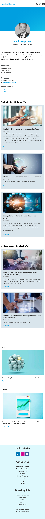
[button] (43, 4)
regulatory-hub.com (22, 511)
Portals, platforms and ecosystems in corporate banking (20, 273)
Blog (22, 481)
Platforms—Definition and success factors (22, 177)
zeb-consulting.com (22, 509)
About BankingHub (22, 495)
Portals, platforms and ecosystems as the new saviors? (22, 317)
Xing (3, 89)
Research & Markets (22, 469)
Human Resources (22, 476)
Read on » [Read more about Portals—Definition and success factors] (6, 147)
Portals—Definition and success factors (21, 129)
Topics (22, 478)
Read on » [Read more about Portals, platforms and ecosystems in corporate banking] (6, 286)
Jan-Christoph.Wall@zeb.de (11, 82)
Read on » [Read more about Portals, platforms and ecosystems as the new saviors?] (6, 325)
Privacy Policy (22, 504)
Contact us (22, 500)
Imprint (22, 502)
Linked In (5, 91)
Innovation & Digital (22, 466)
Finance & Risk (22, 471)
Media (22, 483)
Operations (22, 474)
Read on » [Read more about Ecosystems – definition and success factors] (6, 234)
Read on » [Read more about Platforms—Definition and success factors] (6, 186)
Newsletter (22, 497)
